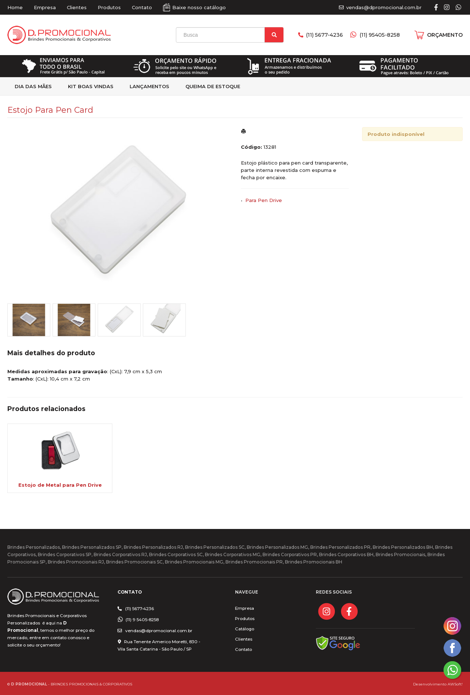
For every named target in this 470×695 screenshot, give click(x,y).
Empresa (45, 7)
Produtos (109, 7)
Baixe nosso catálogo (199, 7)
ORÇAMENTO (445, 35)
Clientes (77, 7)
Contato (142, 7)
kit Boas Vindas (90, 86)
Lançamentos (149, 86)
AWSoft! (455, 684)
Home (15, 7)
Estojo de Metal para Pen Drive (60, 485)
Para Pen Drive (263, 200)
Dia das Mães (33, 86)
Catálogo (244, 628)
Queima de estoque (212, 86)
